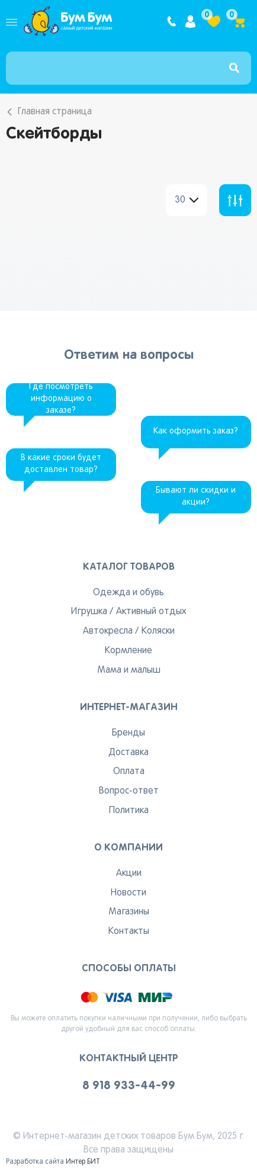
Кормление (128, 651)
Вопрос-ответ (129, 791)
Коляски (158, 631)
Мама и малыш (128, 670)
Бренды (128, 733)
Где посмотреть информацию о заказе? (61, 399)
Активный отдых (151, 612)
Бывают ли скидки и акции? (196, 496)
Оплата (128, 772)
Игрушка (89, 612)
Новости (128, 893)
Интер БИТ (83, 1162)
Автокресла (108, 631)
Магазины (128, 912)
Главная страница (55, 112)
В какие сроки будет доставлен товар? (61, 464)
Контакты (128, 931)
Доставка (128, 753)
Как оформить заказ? (195, 431)
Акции (129, 873)
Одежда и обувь (128, 593)
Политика (129, 811)
